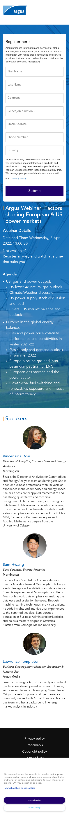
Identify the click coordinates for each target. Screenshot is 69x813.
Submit (34, 191)
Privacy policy (34, 738)
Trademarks (34, 745)
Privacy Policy (18, 178)
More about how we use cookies (20, 788)
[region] (34, 785)
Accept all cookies (34, 800)
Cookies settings (34, 808)
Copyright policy (34, 751)
